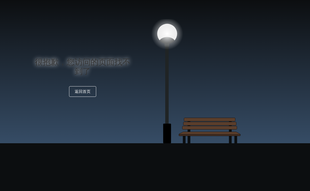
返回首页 (83, 91)
